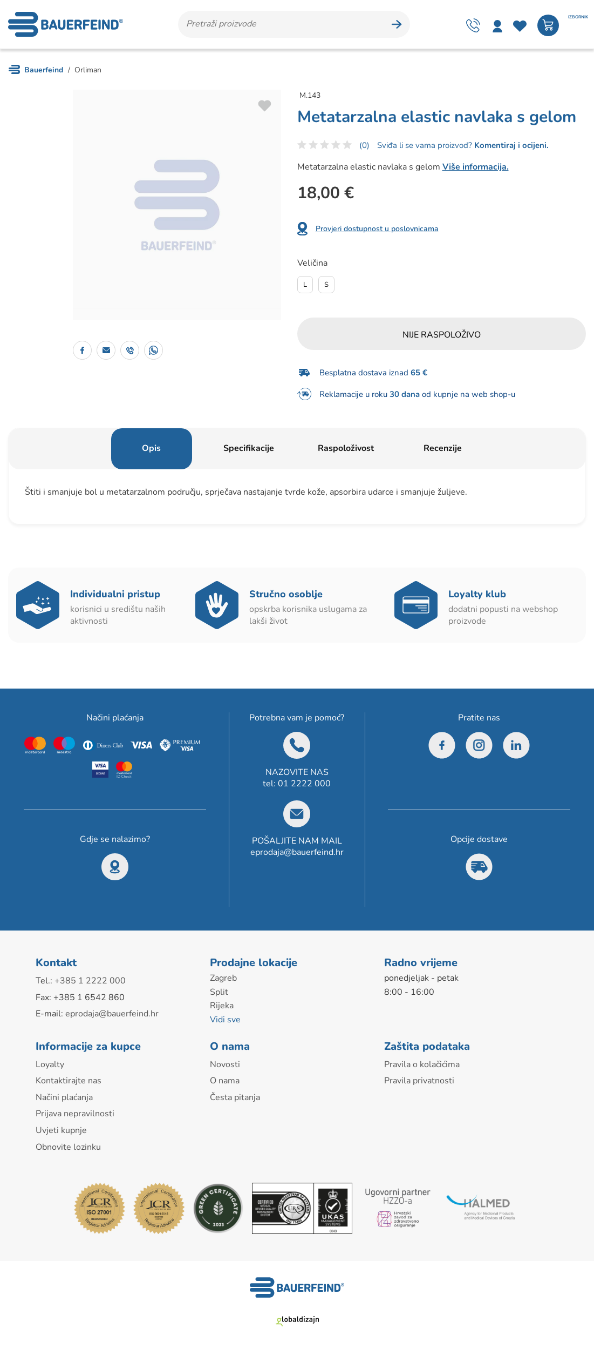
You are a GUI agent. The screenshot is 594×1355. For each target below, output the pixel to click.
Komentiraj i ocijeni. (510, 145)
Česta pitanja (235, 1097)
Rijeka (222, 1006)
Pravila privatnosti (419, 1081)
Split (219, 992)
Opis (151, 448)
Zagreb (223, 978)
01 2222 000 (304, 784)
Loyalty (50, 1064)
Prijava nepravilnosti (75, 1114)
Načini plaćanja (64, 1097)
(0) (364, 145)
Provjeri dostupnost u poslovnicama (377, 229)
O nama (225, 1081)
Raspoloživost (346, 448)
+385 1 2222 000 (90, 981)
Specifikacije (248, 448)
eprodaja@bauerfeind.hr (297, 852)
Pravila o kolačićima (422, 1064)
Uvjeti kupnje (61, 1130)
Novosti (225, 1064)
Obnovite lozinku (68, 1147)
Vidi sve (225, 1020)
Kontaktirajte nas (68, 1081)
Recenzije (443, 448)
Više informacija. (475, 167)
